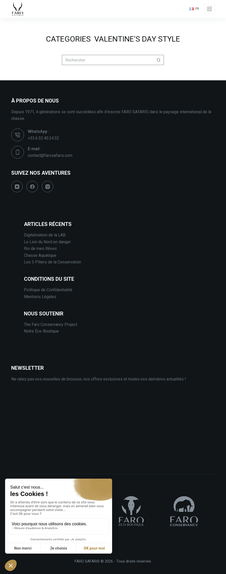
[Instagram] (47, 186)
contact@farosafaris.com (50, 155)
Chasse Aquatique (40, 255)
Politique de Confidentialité (48, 289)
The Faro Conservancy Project (50, 324)
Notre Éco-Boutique (41, 331)
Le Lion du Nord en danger (47, 241)
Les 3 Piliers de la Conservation (52, 262)
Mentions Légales (40, 296)
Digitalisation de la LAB (44, 235)
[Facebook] (32, 186)
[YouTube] (17, 186)
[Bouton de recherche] (159, 60)
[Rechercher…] (108, 60)
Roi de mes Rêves (40, 248)
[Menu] (209, 9)
